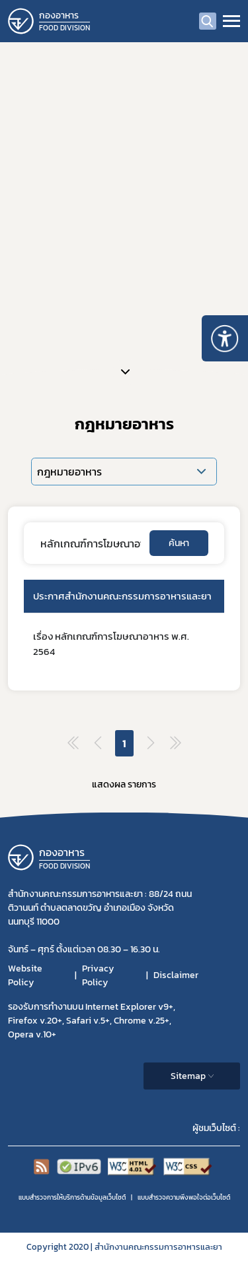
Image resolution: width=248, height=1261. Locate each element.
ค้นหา (179, 543)
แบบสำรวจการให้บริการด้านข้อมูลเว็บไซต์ (72, 1197)
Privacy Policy (98, 975)
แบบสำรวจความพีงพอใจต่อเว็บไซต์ (184, 1197)
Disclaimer (175, 975)
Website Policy (25, 975)
